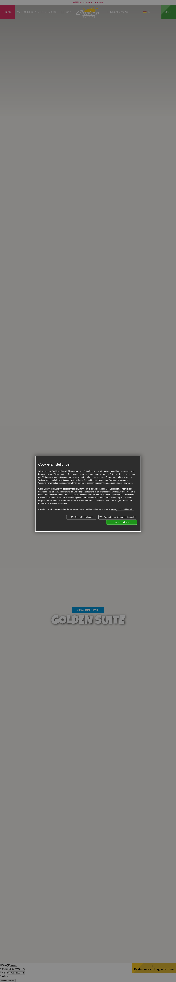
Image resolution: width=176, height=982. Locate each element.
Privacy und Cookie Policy (122, 509)
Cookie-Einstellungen (81, 517)
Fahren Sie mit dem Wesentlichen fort (117, 517)
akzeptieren (122, 522)
